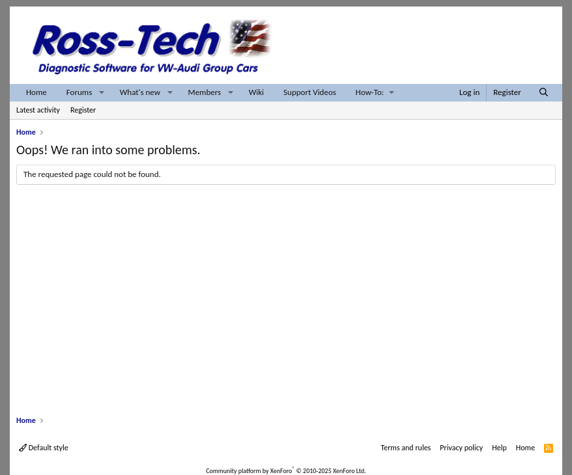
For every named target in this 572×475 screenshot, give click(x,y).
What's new (140, 92)
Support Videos (309, 92)
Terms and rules (405, 447)
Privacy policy (461, 447)
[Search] (544, 93)
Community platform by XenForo (286, 471)
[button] (101, 93)
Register (83, 110)
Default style (43, 447)
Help (499, 447)
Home (36, 92)
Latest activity (38, 110)
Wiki (256, 92)
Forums (79, 92)
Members (205, 92)
